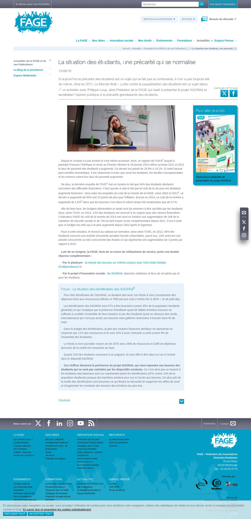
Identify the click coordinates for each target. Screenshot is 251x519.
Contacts (113, 446)
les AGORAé (115, 273)
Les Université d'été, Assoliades (23, 488)
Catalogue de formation (57, 493)
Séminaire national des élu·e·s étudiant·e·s (24, 495)
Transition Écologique (56, 458)
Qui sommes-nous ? (23, 439)
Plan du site (231, 497)
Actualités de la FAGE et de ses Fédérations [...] (166, 48)
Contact (113, 483)
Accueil (126, 48)
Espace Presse (226, 41)
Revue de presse (117, 490)
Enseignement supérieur (57, 442)
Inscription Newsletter (223, 4)
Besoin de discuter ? (222, 19)
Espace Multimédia (32, 75)
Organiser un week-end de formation (58, 498)
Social (48, 452)
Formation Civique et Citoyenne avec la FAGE (57, 488)
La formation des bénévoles (59, 483)
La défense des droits (119, 439)
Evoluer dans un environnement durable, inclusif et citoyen (88, 464)
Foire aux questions (118, 442)
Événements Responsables (90, 442)
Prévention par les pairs (88, 439)
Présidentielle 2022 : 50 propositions (57, 447)
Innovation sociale (123, 41)
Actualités (205, 41)
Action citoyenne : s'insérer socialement (90, 454)
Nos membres (20, 449)
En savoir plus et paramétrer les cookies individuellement (57, 509)
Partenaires (210, 423)
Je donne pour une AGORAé (32, 4)
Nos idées (100, 41)
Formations (186, 41)
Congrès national (22, 483)
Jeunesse (50, 455)
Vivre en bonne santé (87, 458)
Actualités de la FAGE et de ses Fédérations (32, 62)
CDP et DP (114, 487)
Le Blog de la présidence (32, 69)
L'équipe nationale (22, 446)
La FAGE (83, 41)
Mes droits (146, 41)
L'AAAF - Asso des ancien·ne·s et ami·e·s (24, 454)
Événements (165, 41)
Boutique (188, 19)
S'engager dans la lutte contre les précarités (88, 447)
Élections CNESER (55, 439)
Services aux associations (159, 19)
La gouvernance (21, 442)
